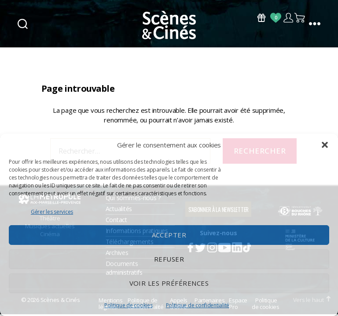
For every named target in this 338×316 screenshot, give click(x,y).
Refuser (169, 259)
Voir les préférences (169, 283)
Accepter (169, 234)
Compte (288, 17)
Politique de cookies (128, 305)
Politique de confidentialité (197, 305)
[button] (324, 144)
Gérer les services (52, 211)
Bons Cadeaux (261, 17)
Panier (300, 17)
